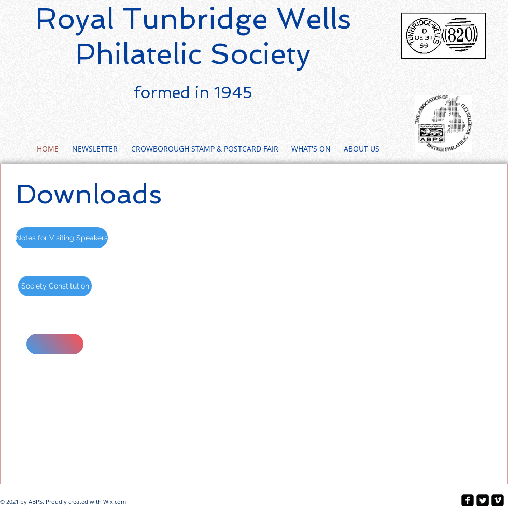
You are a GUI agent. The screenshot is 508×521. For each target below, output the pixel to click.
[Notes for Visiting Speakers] (62, 237)
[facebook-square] (467, 500)
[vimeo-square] (497, 500)
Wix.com (114, 501)
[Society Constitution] (55, 286)
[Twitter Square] (482, 500)
